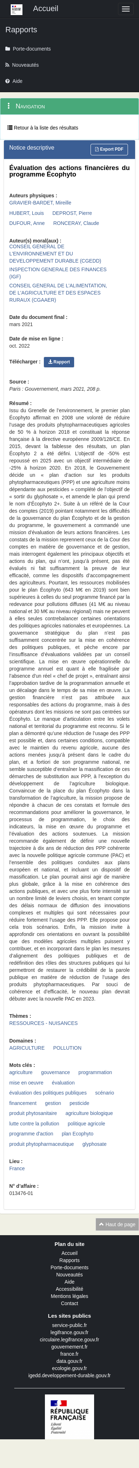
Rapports (70, 1260)
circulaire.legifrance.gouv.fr (69, 1339)
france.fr (69, 1354)
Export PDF (109, 149)
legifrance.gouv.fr (69, 1332)
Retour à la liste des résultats (42, 128)
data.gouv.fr (70, 1361)
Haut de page (117, 1224)
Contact (69, 1303)
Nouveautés (69, 1275)
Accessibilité (69, 1289)
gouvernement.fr (69, 1347)
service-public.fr (69, 1325)
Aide (69, 1282)
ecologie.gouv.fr (69, 1368)
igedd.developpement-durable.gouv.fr (70, 1375)
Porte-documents (70, 1267)
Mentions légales (69, 1296)
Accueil (69, 1253)
